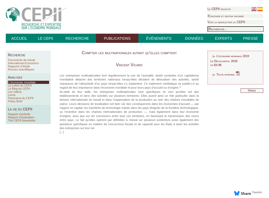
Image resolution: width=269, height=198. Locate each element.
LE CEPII (45, 38)
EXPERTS (223, 38)
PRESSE (250, 38)
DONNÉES (194, 38)
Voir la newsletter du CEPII (226, 22)
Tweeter (257, 192)
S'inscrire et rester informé (226, 16)
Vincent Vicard (129, 65)
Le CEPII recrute (219, 9)
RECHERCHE (77, 38)
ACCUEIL (19, 38)
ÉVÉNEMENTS (158, 38)
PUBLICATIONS (117, 38)
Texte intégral (225, 74)
